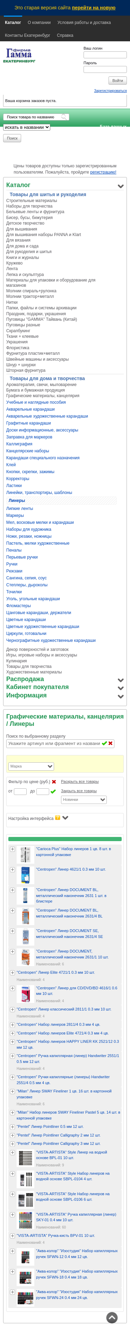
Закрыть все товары (79, 791)
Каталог (13, 22)
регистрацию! (103, 172)
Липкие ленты (19, 508)
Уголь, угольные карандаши (33, 598)
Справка (65, 35)
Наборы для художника (28, 529)
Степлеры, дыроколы (26, 585)
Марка (16, 766)
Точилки (14, 591)
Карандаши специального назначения (43, 457)
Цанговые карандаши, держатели (38, 612)
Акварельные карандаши (30, 409)
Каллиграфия (19, 444)
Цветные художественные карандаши (42, 626)
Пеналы (13, 550)
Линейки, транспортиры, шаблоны (39, 492)
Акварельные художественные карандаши (47, 416)
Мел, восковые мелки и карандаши (40, 522)
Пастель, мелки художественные (37, 543)
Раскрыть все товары (80, 781)
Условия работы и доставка (84, 22)
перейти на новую (94, 7)
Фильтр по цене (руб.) (29, 781)
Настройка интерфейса (38, 818)
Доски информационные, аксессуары (42, 430)
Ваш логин (93, 48)
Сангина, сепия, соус (26, 578)
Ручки (11, 564)
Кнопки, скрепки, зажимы (30, 471)
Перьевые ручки (22, 557)
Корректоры (17, 478)
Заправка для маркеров (29, 437)
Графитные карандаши (28, 423)
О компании (39, 22)
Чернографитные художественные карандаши (51, 640)
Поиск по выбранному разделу (36, 736)
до (32, 791)
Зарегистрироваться (110, 91)
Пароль (90, 63)
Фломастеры (18, 605)
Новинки (70, 799)
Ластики (14, 485)
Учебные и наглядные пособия (36, 402)
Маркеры (15, 515)
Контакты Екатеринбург (27, 35)
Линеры (17, 500)
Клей (11, 464)
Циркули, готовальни (26, 633)
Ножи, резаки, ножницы (29, 536)
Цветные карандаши (26, 619)
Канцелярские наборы (27, 451)
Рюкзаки (14, 571)
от (10, 791)
